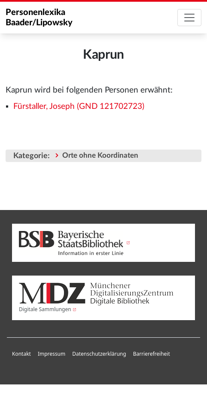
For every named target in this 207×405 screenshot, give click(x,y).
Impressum (51, 353)
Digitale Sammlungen (45, 309)
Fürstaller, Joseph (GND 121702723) (78, 106)
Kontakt (21, 353)
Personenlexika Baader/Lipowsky (39, 17)
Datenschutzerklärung (99, 353)
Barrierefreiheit (151, 353)
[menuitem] (21, 354)
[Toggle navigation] (189, 17)
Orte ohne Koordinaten (100, 155)
